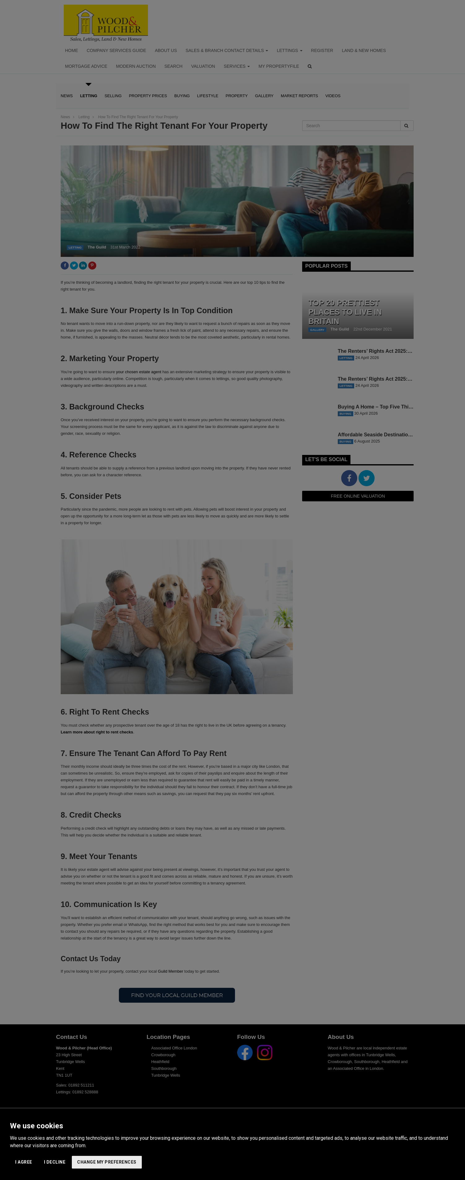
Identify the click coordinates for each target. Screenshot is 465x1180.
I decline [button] (55, 1162)
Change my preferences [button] (107, 1162)
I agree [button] (23, 1162)
